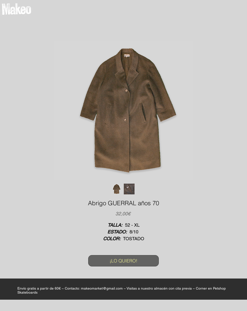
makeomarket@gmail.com (102, 288)
